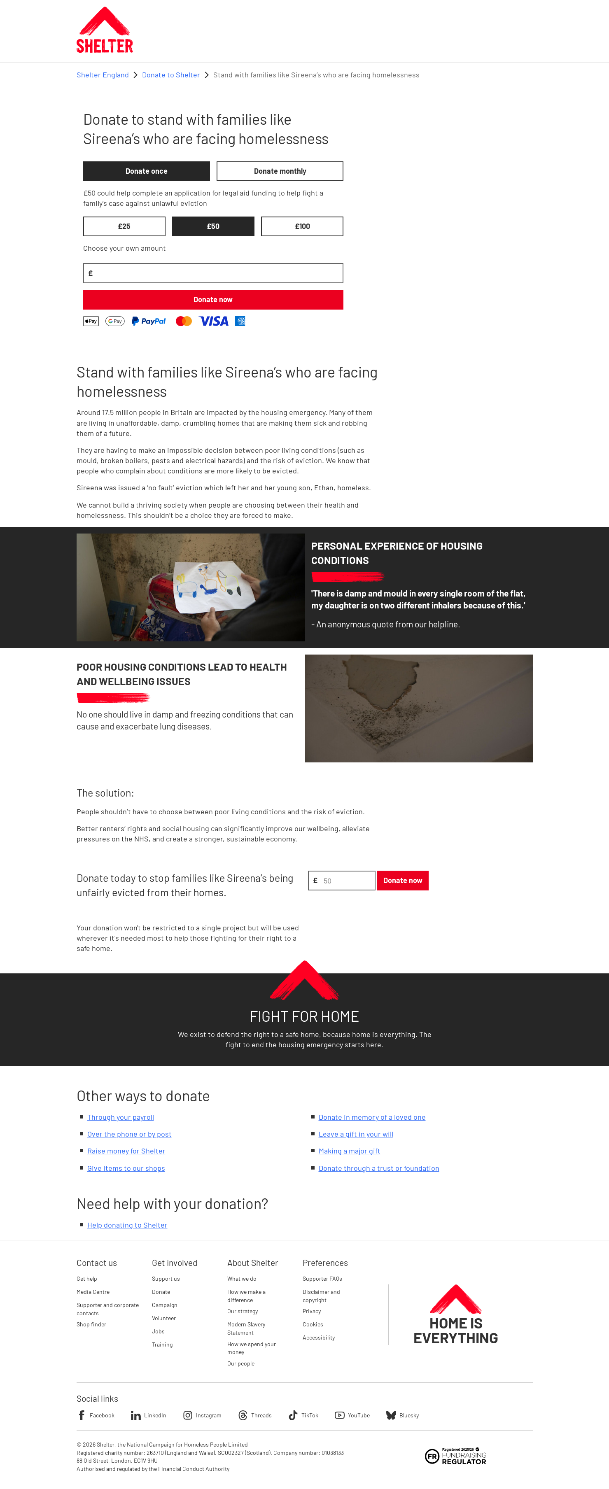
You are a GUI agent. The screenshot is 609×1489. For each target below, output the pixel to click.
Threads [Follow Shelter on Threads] (255, 1415)
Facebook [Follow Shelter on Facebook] (95, 1415)
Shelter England (103, 74)
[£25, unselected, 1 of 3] (124, 226)
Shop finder (91, 1324)
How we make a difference (246, 1295)
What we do (242, 1278)
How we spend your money (251, 1348)
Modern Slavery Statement (246, 1328)
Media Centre (93, 1291)
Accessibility (319, 1337)
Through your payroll (120, 1116)
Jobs (158, 1331)
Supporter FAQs (322, 1278)
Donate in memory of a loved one (372, 1116)
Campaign (164, 1304)
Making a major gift (349, 1150)
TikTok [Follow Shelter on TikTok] (303, 1415)
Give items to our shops (126, 1167)
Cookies (313, 1324)
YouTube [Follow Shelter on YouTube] (352, 1415)
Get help (87, 1278)
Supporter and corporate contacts (108, 1309)
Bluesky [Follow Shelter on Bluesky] (402, 1415)
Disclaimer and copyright (321, 1295)
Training (162, 1344)
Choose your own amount (124, 247)
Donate (161, 1291)
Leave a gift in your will (356, 1133)
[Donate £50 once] (213, 300)
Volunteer (164, 1317)
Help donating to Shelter (127, 1224)
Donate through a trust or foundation (379, 1167)
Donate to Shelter (171, 74)
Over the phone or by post (129, 1133)
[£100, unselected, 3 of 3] (302, 226)
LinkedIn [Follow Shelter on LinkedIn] (148, 1415)
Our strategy (242, 1310)
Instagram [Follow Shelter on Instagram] (202, 1415)
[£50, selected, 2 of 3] (213, 226)
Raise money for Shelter (126, 1150)
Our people (240, 1363)
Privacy (312, 1310)
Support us (166, 1278)
